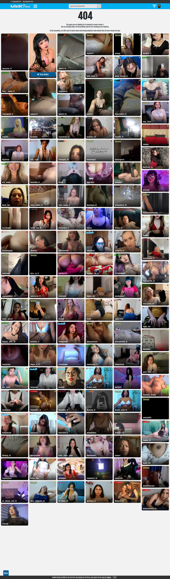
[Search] (99, 6)
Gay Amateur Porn (28, 1)
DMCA (6, 573)
